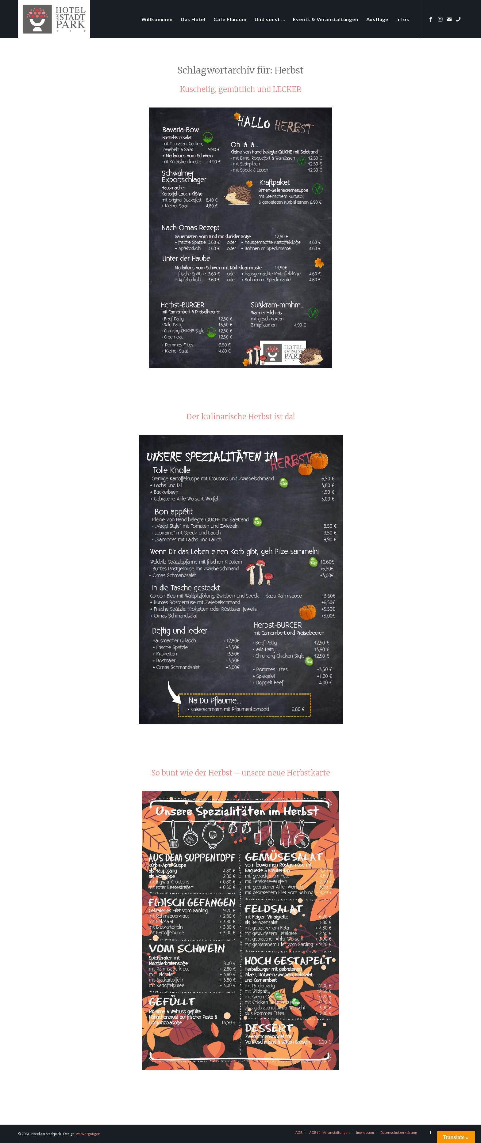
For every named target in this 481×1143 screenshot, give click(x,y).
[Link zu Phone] (458, 19)
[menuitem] (157, 19)
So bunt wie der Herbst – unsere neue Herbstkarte (240, 773)
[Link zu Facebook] (430, 19)
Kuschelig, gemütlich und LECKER (240, 89)
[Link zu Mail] (449, 19)
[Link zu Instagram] (439, 19)
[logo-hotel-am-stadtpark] (54, 19)
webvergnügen (88, 1134)
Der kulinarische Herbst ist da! (240, 416)
